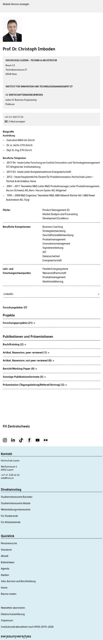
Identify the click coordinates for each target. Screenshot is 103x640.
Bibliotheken (7, 562)
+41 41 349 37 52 (14, 117)
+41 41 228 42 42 (10, 475)
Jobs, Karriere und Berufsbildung (18, 581)
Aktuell (4, 555)
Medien (5, 574)
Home (4, 587)
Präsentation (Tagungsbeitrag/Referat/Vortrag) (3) (35, 384)
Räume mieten (8, 593)
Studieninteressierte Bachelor (16, 496)
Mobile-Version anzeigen (16, 4)
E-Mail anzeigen (17, 121)
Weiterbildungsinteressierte (15, 509)
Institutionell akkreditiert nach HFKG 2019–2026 (27, 626)
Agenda (5, 568)
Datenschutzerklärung (13, 614)
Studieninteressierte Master (16, 503)
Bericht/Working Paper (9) (20, 368)
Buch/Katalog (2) (14, 344)
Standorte (6, 549)
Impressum (7, 620)
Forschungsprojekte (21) (19, 323)
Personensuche (9, 543)
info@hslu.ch (7, 478)
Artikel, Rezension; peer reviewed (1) (26, 352)
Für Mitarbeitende (10, 522)
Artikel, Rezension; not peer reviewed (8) (28, 360)
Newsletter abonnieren (13, 607)
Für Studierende (9, 515)
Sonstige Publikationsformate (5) (24, 376)
